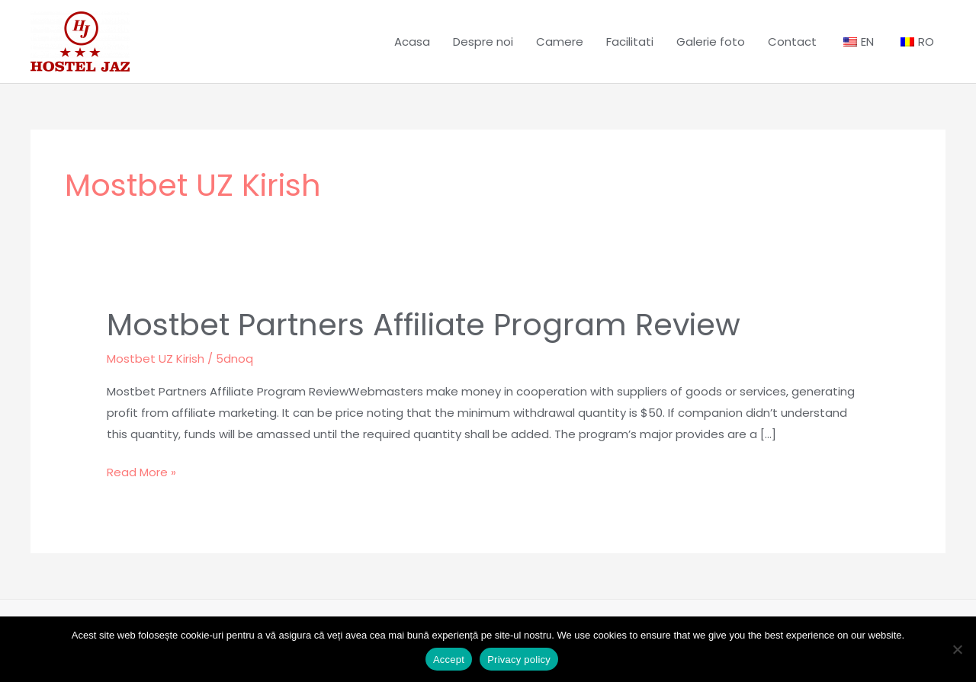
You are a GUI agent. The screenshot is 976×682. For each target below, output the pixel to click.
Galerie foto (710, 42)
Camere (559, 42)
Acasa (412, 42)
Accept (448, 659)
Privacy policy (519, 659)
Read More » (141, 471)
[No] (957, 649)
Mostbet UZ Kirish (155, 359)
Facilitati (629, 42)
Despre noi (483, 42)
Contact (792, 42)
